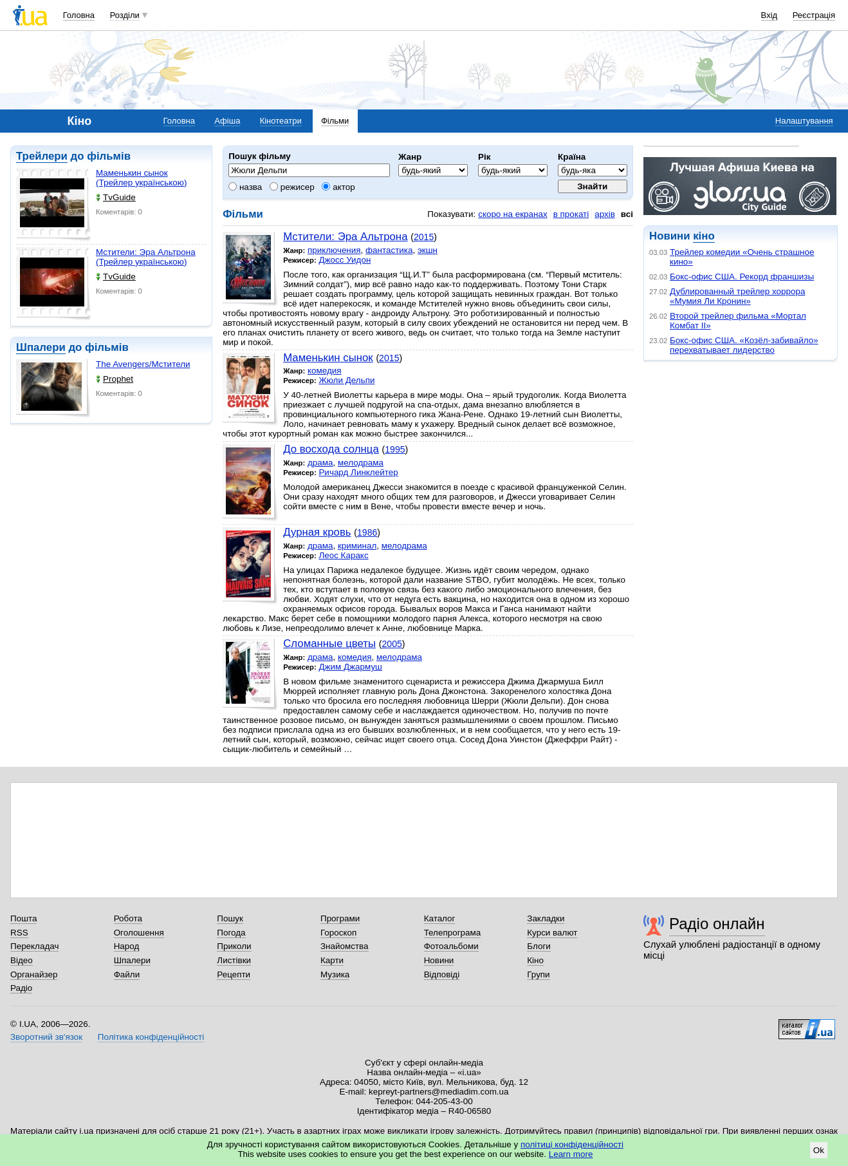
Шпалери (41, 347)
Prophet (114, 379)
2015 (424, 237)
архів (605, 214)
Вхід (769, 15)
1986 (367, 532)
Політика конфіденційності (151, 1037)
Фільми (335, 121)
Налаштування (804, 121)
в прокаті (571, 214)
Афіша (227, 121)
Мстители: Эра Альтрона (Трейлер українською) (146, 257)
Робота (128, 918)
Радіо (21, 988)
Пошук (230, 918)
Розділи (125, 15)
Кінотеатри (281, 121)
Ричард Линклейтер (358, 472)
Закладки (545, 918)
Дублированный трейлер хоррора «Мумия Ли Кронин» (737, 296)
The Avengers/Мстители (143, 364)
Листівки (234, 960)
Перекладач (34, 946)
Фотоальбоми (451, 946)
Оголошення (139, 932)
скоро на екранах (512, 214)
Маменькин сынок (328, 358)
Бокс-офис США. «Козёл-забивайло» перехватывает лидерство (744, 345)
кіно (703, 236)
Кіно (535, 960)
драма (320, 462)
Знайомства (344, 946)
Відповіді (442, 974)
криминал (357, 545)
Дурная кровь (317, 532)
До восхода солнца (331, 449)
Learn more (571, 1154)
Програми (340, 918)
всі (627, 214)
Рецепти (233, 974)
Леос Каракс (343, 555)
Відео (21, 960)
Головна (79, 15)
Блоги (539, 946)
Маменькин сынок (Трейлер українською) (141, 177)
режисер (292, 187)
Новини (439, 960)
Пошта (23, 918)
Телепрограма (452, 932)
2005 (391, 644)
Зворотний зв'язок (46, 1037)
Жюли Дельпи (346, 380)
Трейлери (42, 156)
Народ (127, 946)
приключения (334, 250)
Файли (127, 974)
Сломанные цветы (329, 643)
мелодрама (360, 462)
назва (245, 187)
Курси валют (552, 932)
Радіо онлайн (717, 923)
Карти (332, 960)
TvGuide (116, 197)
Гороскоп (338, 932)
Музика (334, 974)
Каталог (440, 918)
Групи (538, 974)
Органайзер (33, 974)
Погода (231, 932)
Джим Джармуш (350, 667)
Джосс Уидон (344, 260)
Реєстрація (814, 15)
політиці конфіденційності (572, 1144)
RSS (19, 932)
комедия (325, 370)
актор (338, 187)
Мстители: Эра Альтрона (345, 236)
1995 (395, 449)
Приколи (234, 946)
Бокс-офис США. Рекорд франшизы (742, 276)
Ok (818, 1150)
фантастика (388, 250)
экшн (428, 250)
